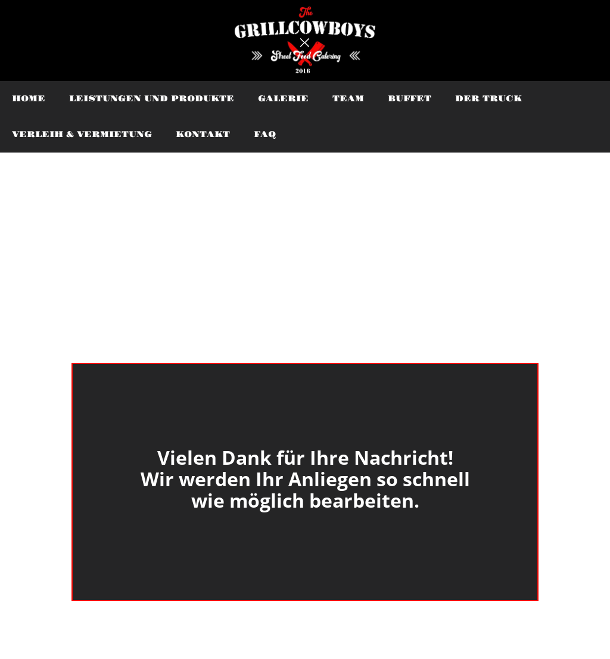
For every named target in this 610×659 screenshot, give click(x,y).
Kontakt (203, 134)
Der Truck (488, 99)
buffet (409, 99)
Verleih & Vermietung (82, 134)
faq (265, 134)
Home (28, 99)
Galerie (283, 99)
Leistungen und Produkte (151, 99)
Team (348, 99)
